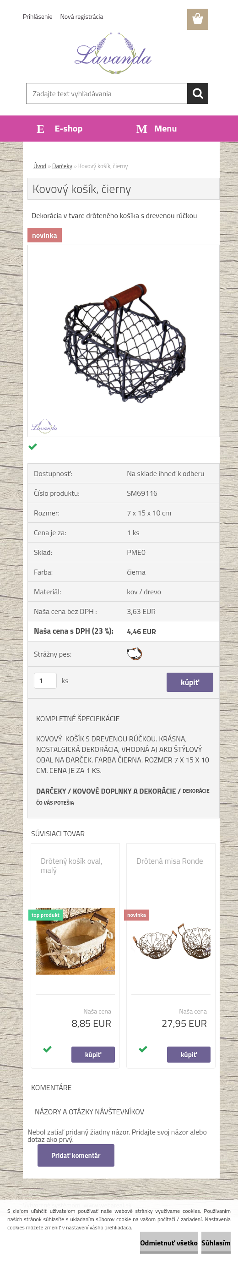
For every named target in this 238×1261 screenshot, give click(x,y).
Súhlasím (216, 1242)
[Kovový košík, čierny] (123, 248)
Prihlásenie (38, 16)
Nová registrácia (81, 16)
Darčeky (62, 165)
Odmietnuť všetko (169, 1242)
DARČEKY (51, 790)
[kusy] (45, 681)
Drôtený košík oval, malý (72, 865)
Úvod (39, 165)
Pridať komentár (76, 1155)
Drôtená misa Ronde (169, 861)
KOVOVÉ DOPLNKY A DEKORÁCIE (124, 790)
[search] (197, 93)
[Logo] (113, 53)
